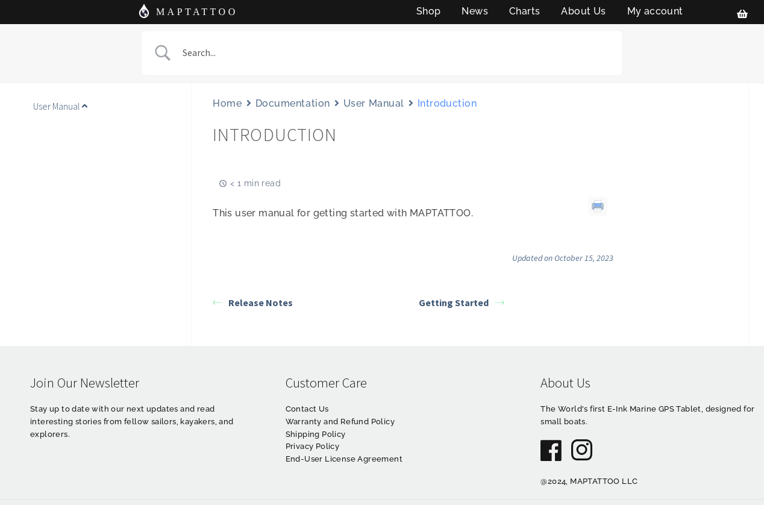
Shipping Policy (316, 434)
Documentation (292, 103)
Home (227, 103)
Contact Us (307, 408)
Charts (524, 11)
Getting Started (461, 302)
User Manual (373, 103)
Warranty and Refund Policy (340, 421)
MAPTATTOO (197, 12)
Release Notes (253, 302)
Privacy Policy (313, 446)
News (475, 11)
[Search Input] (397, 53)
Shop (428, 11)
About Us (583, 11)
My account (655, 11)
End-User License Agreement (344, 458)
